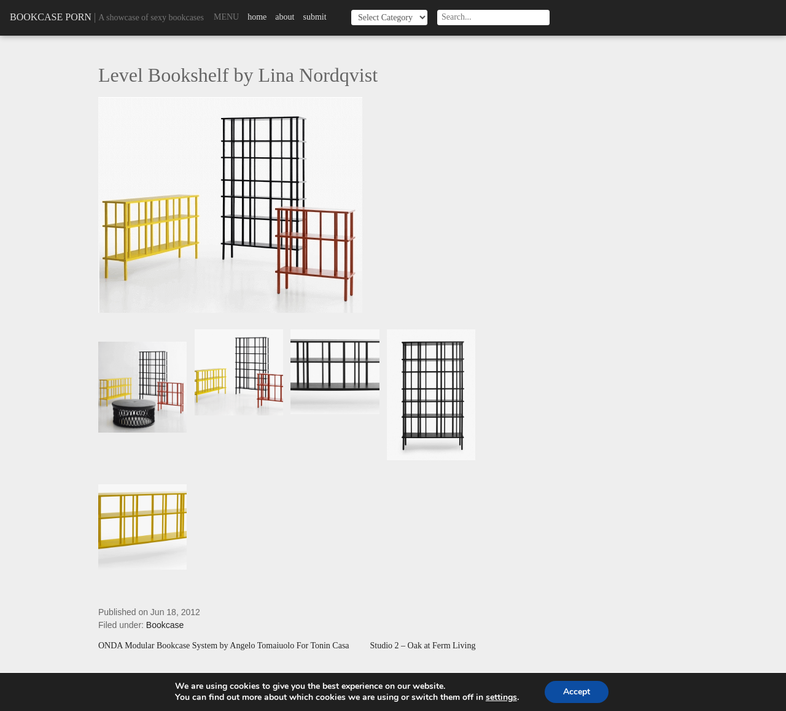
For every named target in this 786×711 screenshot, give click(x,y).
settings (501, 697)
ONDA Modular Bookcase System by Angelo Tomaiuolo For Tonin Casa (223, 646)
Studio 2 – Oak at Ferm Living (423, 646)
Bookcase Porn (50, 17)
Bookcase (165, 625)
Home (257, 17)
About (284, 17)
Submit (314, 17)
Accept (576, 691)
